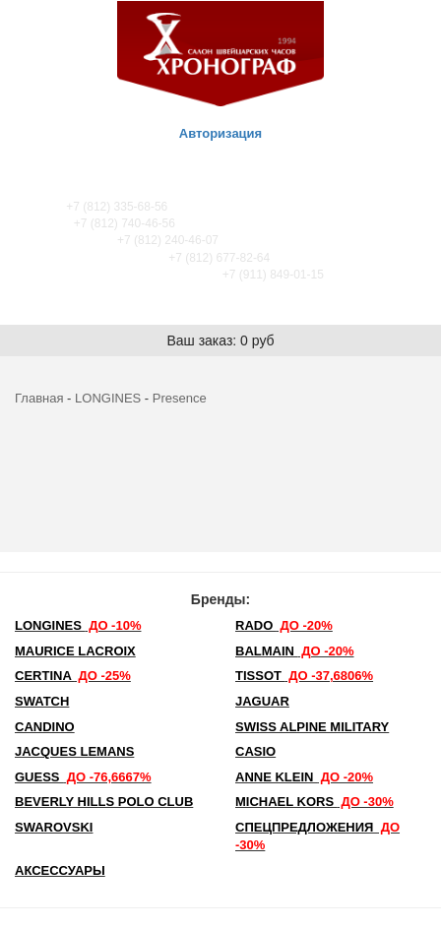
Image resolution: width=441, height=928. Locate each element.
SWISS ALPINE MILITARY (312, 726)
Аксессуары (60, 870)
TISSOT (304, 675)
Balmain (294, 651)
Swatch (42, 701)
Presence (180, 398)
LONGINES (108, 398)
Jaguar (262, 701)
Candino (45, 726)
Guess (83, 777)
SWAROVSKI (54, 827)
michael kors (314, 801)
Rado (284, 625)
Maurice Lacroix (75, 651)
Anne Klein (304, 777)
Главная (39, 398)
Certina (73, 675)
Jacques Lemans (74, 751)
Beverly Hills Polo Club (104, 801)
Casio (255, 751)
